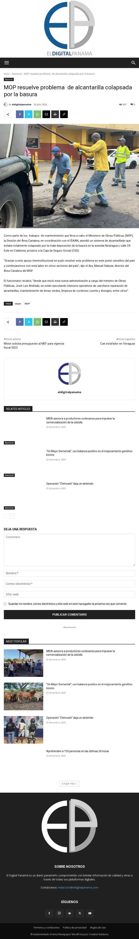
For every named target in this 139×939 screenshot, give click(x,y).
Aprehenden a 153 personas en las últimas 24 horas (77, 751)
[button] (6, 63)
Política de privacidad (75, 927)
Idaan (18, 303)
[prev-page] (6, 515)
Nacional (17, 73)
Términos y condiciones (46, 927)
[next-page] (12, 515)
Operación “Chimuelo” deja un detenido (69, 483)
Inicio (7, 73)
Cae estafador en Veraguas (117, 343)
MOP (27, 303)
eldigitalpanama (21, 104)
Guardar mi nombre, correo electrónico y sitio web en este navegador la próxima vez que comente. (67, 603)
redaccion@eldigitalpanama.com (78, 887)
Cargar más (69, 783)
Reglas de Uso (98, 927)
